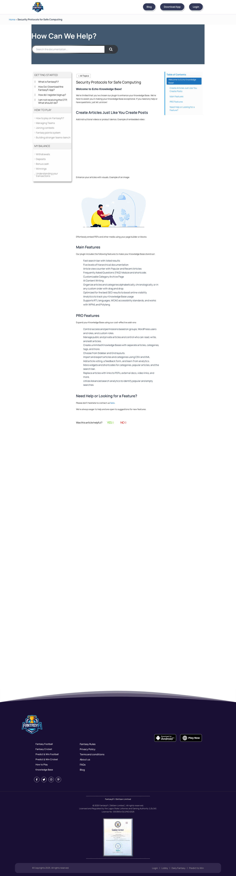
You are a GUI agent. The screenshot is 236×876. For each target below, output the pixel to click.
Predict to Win (196, 868)
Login (193, 7)
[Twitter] (44, 779)
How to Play (40, 764)
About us (85, 759)
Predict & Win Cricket (46, 759)
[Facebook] (36, 779)
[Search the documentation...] (68, 49)
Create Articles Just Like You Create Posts (183, 90)
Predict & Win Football (46, 754)
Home (12, 19)
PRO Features (176, 101)
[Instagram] (51, 779)
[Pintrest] (58, 779)
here (112, 402)
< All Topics (83, 75)
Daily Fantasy (177, 868)
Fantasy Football (43, 744)
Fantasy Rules (87, 744)
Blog (137, 7)
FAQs (82, 764)
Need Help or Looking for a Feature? (182, 109)
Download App (165, 7)
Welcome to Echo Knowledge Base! (182, 81)
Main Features (176, 96)
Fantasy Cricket (43, 749)
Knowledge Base (43, 769)
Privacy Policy (87, 749)
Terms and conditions (92, 754)
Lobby (163, 868)
